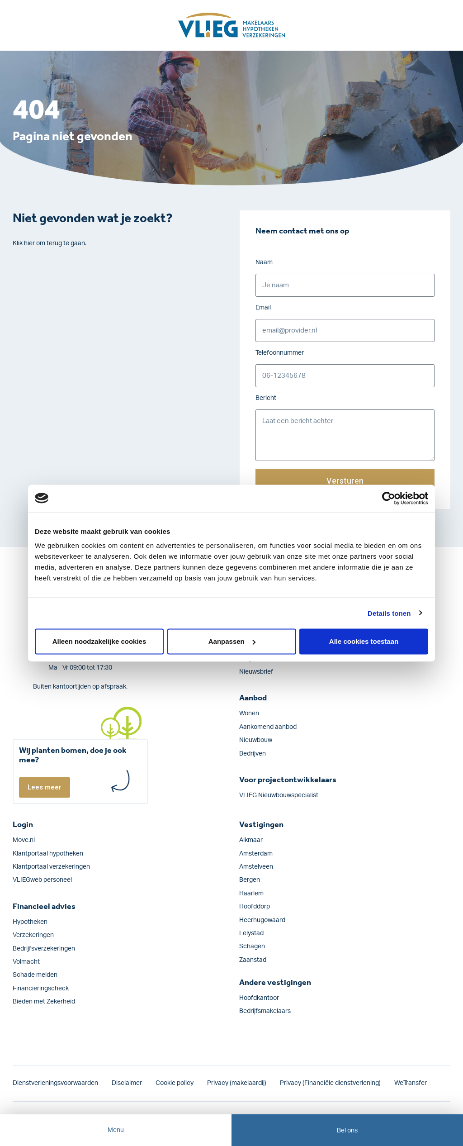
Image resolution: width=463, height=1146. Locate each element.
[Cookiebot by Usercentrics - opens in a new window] (388, 498)
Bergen (249, 880)
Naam (264, 262)
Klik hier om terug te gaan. (49, 243)
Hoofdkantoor (259, 998)
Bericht (265, 398)
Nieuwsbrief (256, 672)
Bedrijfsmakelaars (265, 1011)
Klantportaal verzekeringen (51, 867)
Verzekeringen (33, 935)
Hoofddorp (254, 906)
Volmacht (26, 962)
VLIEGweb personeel (42, 880)
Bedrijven (252, 754)
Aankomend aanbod (268, 727)
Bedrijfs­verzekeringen (44, 949)
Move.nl (24, 840)
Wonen (249, 713)
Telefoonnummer (279, 353)
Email (263, 307)
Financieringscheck (41, 988)
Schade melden (35, 975)
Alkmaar (251, 840)
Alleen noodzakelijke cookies (99, 641)
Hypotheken (30, 922)
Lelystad (251, 933)
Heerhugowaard (262, 920)
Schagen (252, 946)
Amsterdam (256, 854)
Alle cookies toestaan (363, 641)
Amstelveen (256, 867)
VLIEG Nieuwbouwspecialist (278, 795)
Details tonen (389, 613)
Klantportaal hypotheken (48, 854)
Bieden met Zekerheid (44, 1002)
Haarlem (251, 893)
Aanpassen (231, 641)
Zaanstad (252, 960)
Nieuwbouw (255, 740)
